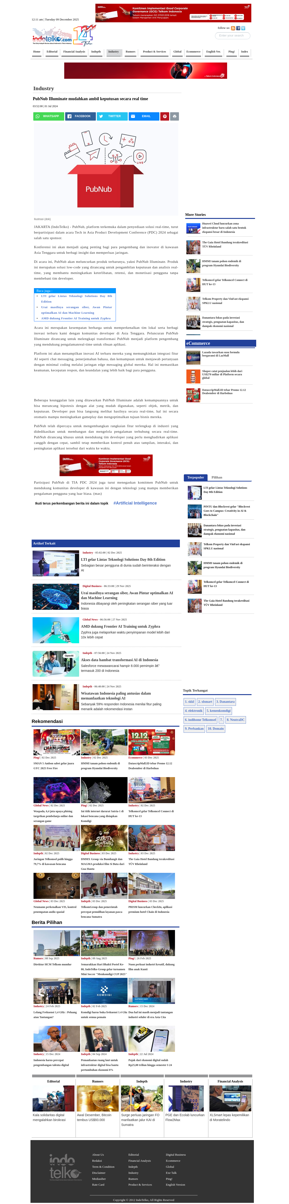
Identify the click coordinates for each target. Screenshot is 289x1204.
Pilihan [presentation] (217, 477)
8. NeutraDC (236, 720)
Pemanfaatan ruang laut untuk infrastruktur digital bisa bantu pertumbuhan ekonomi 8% (99, 1065)
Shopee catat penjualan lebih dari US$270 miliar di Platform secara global (222, 374)
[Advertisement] (271, 71)
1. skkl (189, 701)
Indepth (87, 653)
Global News (90, 619)
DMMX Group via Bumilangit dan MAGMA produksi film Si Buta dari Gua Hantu (102, 864)
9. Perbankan (194, 728)
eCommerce (198, 343)
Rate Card (98, 1184)
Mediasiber (99, 1179)
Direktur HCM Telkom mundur (52, 964)
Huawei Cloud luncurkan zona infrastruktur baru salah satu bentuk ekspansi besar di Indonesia (224, 228)
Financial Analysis (139, 1160)
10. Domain (216, 728)
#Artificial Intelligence (135, 503)
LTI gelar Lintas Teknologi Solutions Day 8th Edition (76, 298)
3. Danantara (225, 701)
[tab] (196, 477)
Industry (43, 88)
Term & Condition (103, 1166)
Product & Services (140, 1184)
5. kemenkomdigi (219, 711)
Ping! (37, 757)
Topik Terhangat (195, 690)
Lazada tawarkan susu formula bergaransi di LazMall (220, 354)
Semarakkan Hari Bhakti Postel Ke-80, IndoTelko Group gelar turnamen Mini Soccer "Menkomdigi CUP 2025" (104, 969)
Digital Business (92, 586)
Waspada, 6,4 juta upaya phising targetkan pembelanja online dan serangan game (53, 816)
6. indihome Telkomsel (200, 720)
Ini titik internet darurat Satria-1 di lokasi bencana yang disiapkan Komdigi (102, 816)
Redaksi (97, 1160)
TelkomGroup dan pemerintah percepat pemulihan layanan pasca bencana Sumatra (101, 911)
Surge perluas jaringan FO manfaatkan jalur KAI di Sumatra (140, 1120)
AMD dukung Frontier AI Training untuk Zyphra (76, 318)
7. (221, 720)
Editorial (133, 1154)
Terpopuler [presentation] (195, 477)
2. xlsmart (205, 701)
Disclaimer (98, 1172)
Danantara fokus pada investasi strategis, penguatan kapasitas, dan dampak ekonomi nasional (223, 322)
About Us (98, 1154)
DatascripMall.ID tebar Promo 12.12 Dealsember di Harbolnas (224, 391)
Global (170, 1166)
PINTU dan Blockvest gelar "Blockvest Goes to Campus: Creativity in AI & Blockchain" (227, 511)
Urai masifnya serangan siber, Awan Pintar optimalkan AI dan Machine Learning (76, 309)
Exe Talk (171, 1172)
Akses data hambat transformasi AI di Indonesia (119, 660)
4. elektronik (193, 711)
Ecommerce (135, 757)
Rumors (38, 958)
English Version (175, 1184)
